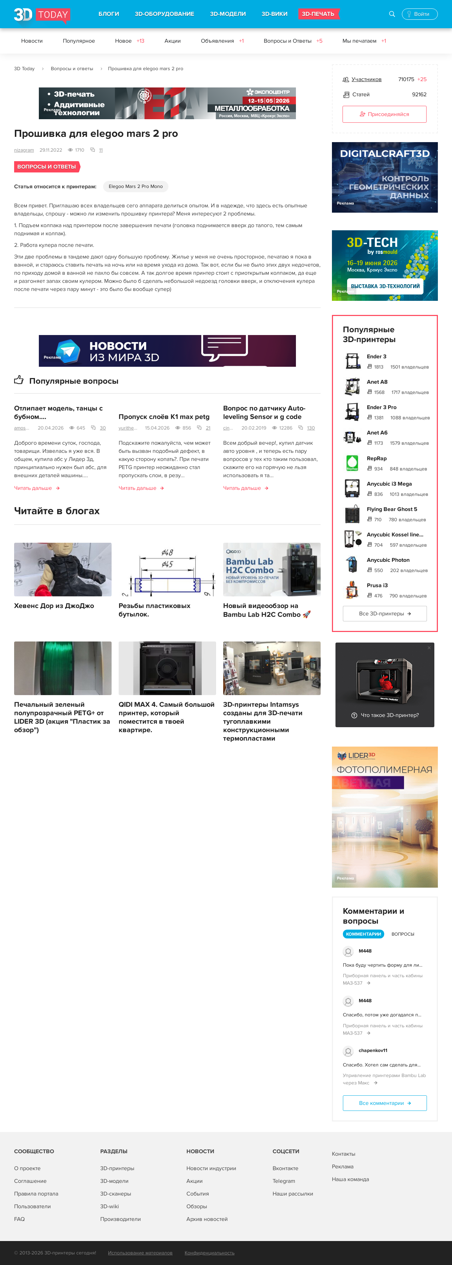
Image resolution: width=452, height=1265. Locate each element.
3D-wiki (109, 1206)
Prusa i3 (377, 585)
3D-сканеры (115, 1193)
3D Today (24, 69)
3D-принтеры (117, 1168)
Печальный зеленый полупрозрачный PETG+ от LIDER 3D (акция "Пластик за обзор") (62, 717)
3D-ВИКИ (274, 14)
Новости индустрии (211, 1168)
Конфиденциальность (209, 1253)
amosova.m (23, 428)
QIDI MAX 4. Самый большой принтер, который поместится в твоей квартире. (167, 717)
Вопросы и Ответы (293, 40)
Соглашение (30, 1181)
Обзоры (196, 1206)
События (197, 1193)
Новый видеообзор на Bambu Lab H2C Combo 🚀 (267, 610)
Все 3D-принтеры (381, 613)
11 (101, 150)
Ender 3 (376, 356)
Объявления (222, 40)
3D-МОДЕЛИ (228, 14)
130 (311, 428)
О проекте (27, 1168)
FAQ (19, 1219)
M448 (365, 951)
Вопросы (403, 934)
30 (103, 428)
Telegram (284, 1181)
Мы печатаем (364, 40)
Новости (32, 40)
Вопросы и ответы (72, 69)
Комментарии (363, 934)
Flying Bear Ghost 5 (392, 509)
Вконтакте (285, 1168)
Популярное (79, 40)
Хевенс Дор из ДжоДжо (54, 606)
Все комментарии (381, 1103)
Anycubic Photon (388, 560)
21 (208, 428)
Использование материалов (140, 1253)
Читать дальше (33, 488)
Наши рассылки (293, 1193)
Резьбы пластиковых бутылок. (154, 610)
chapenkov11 (373, 1050)
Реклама (52, 109)
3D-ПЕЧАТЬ (318, 14)
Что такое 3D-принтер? (390, 715)
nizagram (24, 150)
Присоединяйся (384, 114)
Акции (173, 40)
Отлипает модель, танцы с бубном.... (58, 412)
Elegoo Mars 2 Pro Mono (136, 186)
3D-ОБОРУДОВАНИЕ (164, 14)
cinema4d (229, 428)
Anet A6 (377, 432)
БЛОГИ (109, 14)
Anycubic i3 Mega (389, 483)
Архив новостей (207, 1219)
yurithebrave (129, 428)
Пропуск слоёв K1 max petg (164, 417)
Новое (129, 40)
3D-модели (114, 1181)
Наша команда (350, 1179)
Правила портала (36, 1193)
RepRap (377, 458)
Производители (120, 1219)
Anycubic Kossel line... (395, 534)
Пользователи (32, 1206)
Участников (367, 79)
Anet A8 (377, 381)
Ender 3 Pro (382, 407)
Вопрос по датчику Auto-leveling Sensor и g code (264, 412)
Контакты (343, 1153)
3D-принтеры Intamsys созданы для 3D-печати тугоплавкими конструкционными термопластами (263, 721)
